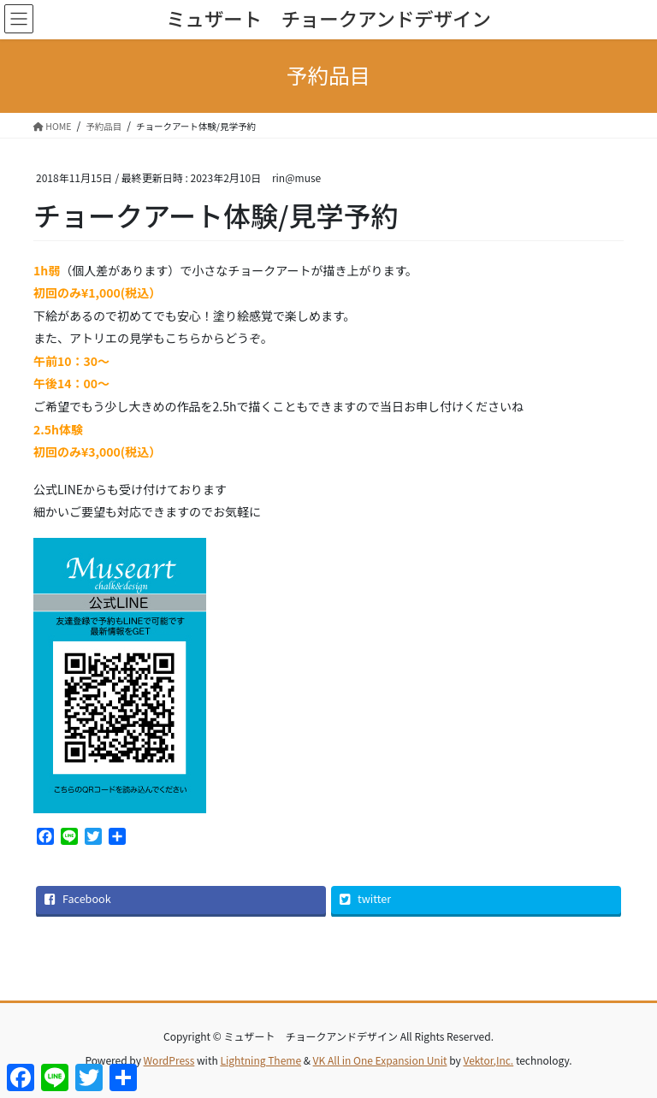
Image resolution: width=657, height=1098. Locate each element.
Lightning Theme (260, 1060)
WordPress (169, 1060)
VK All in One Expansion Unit (380, 1060)
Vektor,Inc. (488, 1060)
